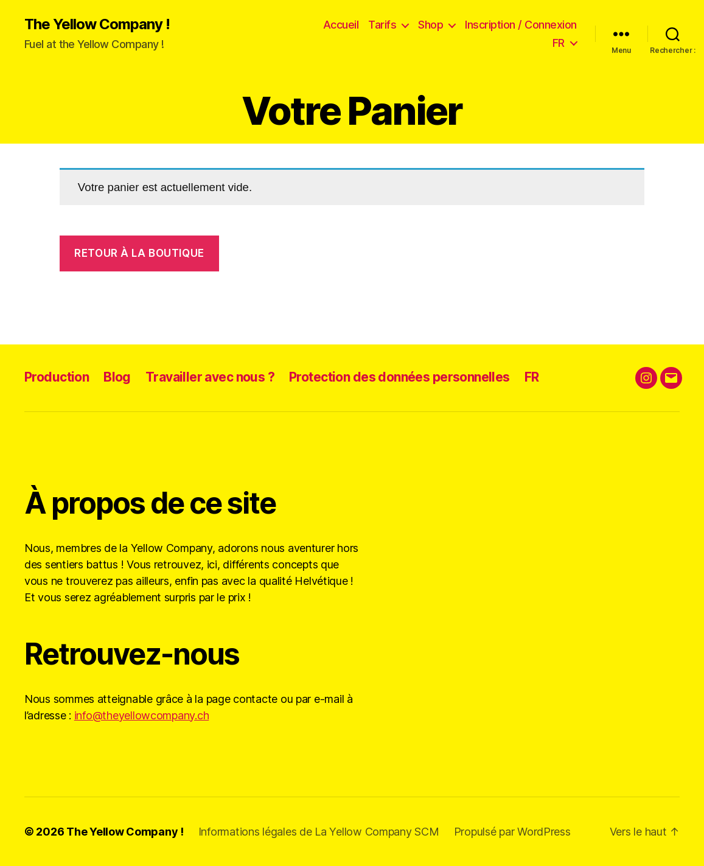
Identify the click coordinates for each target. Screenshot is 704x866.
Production (56, 377)
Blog (117, 377)
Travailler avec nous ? (209, 377)
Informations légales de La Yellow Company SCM (318, 831)
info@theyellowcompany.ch (141, 715)
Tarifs (382, 24)
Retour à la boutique (139, 253)
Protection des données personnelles (399, 377)
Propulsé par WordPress (512, 831)
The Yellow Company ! (97, 24)
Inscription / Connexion (521, 24)
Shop (430, 24)
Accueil (341, 24)
